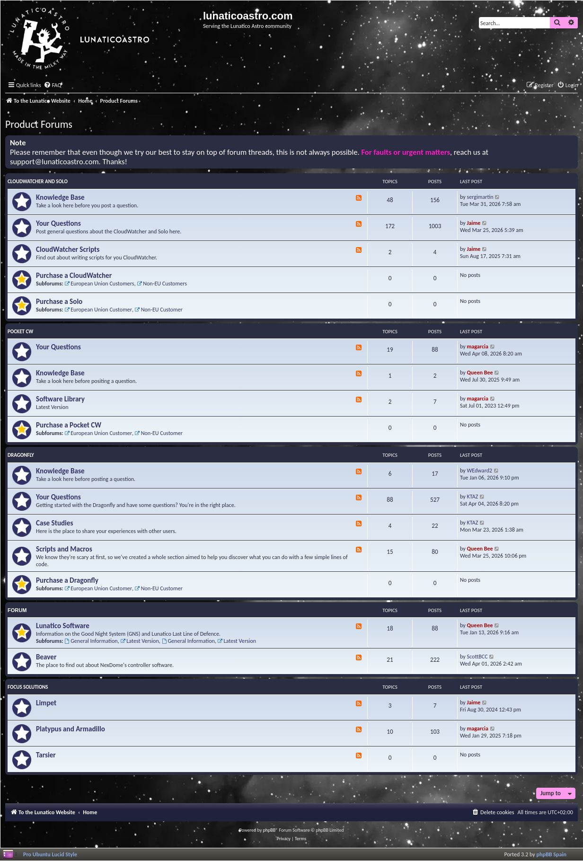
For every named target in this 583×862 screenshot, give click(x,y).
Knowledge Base (60, 197)
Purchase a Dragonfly (67, 580)
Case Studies (54, 523)
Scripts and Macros (64, 549)
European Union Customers (99, 283)
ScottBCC (477, 656)
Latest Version (139, 640)
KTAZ (472, 496)
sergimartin (480, 196)
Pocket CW (20, 332)
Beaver (46, 657)
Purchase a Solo (59, 301)
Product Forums (38, 124)
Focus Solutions (28, 687)
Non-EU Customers (162, 283)
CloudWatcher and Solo (38, 181)
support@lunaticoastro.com (54, 161)
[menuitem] (53, 85)
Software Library (60, 399)
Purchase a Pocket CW (68, 425)
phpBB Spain (551, 854)
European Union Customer (98, 309)
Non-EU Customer (159, 309)
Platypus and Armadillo (70, 729)
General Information (90, 640)
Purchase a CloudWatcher (74, 275)
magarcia (477, 346)
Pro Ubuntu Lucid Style (50, 854)
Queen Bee (480, 372)
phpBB (269, 830)
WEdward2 (480, 470)
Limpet (46, 703)
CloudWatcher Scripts (67, 249)
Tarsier (46, 755)
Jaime (474, 222)
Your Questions (58, 223)
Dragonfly (21, 455)
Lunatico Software (62, 626)
